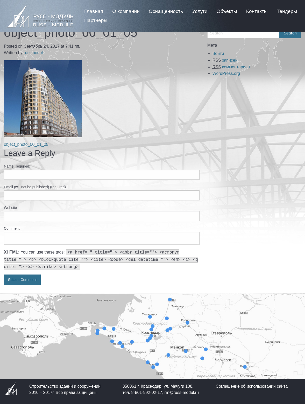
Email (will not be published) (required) (35, 187)
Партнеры (95, 20)
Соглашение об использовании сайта (252, 386)
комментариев (231, 67)
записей (225, 60)
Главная (93, 11)
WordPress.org (226, 73)
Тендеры (287, 11)
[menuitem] (93, 11)
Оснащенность (166, 11)
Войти (218, 53)
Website (10, 208)
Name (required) (17, 166)
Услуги (199, 11)
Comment (12, 228)
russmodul (33, 53)
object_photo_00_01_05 (26, 144)
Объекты (227, 11)
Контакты (257, 11)
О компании (126, 11)
